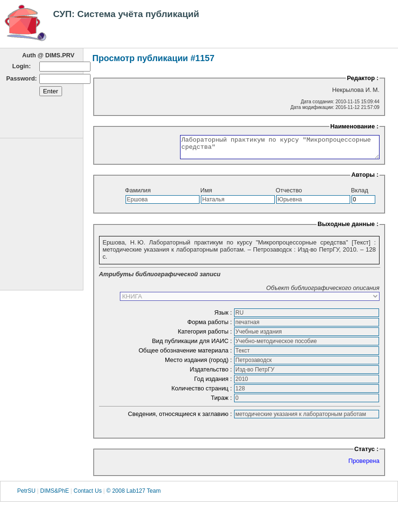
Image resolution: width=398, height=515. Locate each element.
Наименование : (354, 126)
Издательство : (211, 373)
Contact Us (87, 495)
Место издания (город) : (199, 364)
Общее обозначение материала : (185, 354)
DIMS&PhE (54, 495)
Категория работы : (206, 335)
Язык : (224, 316)
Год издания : (214, 383)
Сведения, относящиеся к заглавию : (181, 418)
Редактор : (363, 77)
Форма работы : (210, 326)
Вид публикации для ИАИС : (193, 345)
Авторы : (364, 178)
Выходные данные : (348, 228)
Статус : (366, 453)
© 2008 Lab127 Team (133, 495)
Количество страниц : (203, 392)
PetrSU (26, 495)
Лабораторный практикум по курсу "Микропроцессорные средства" (268, 149)
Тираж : (222, 402)
